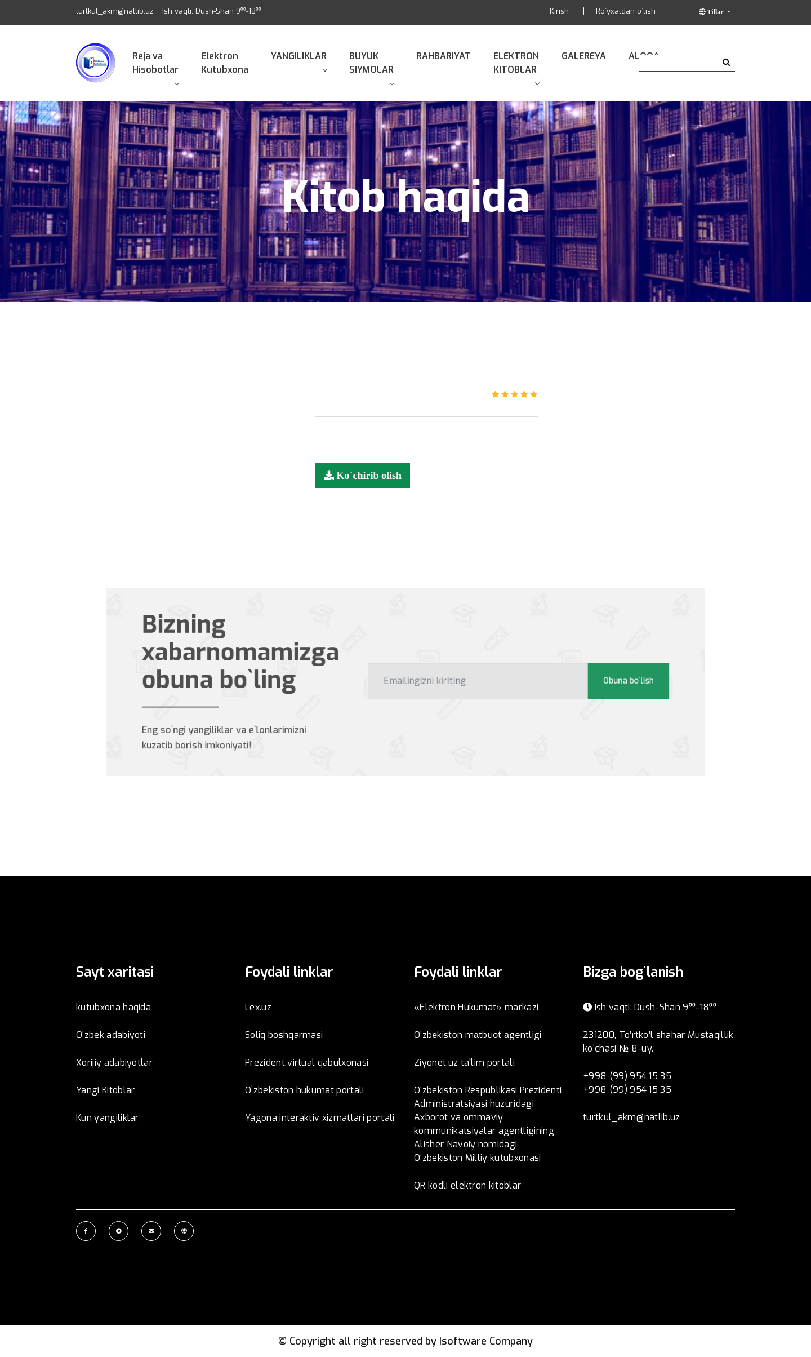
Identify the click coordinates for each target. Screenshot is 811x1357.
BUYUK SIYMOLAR (371, 67)
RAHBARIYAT (443, 56)
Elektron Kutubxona (224, 63)
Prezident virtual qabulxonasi (306, 1062)
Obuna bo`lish (602, 680)
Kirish (559, 11)
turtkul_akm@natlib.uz (115, 11)
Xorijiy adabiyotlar (114, 1062)
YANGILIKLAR (299, 60)
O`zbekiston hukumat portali (304, 1090)
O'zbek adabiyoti (110, 1035)
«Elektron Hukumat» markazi (476, 1007)
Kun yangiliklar (107, 1118)
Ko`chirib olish (368, 475)
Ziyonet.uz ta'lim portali (464, 1062)
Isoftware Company (486, 1341)
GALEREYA (584, 56)
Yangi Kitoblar (105, 1090)
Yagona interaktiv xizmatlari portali (320, 1118)
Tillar (715, 11)
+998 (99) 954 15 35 (627, 1076)
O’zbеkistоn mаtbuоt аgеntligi (478, 1035)
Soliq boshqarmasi (284, 1035)
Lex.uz (258, 1007)
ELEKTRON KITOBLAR (516, 67)
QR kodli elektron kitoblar (467, 1185)
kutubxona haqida (113, 1007)
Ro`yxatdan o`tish (626, 11)
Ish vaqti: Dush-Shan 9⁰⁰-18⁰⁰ (211, 11)
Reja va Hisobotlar (155, 67)
